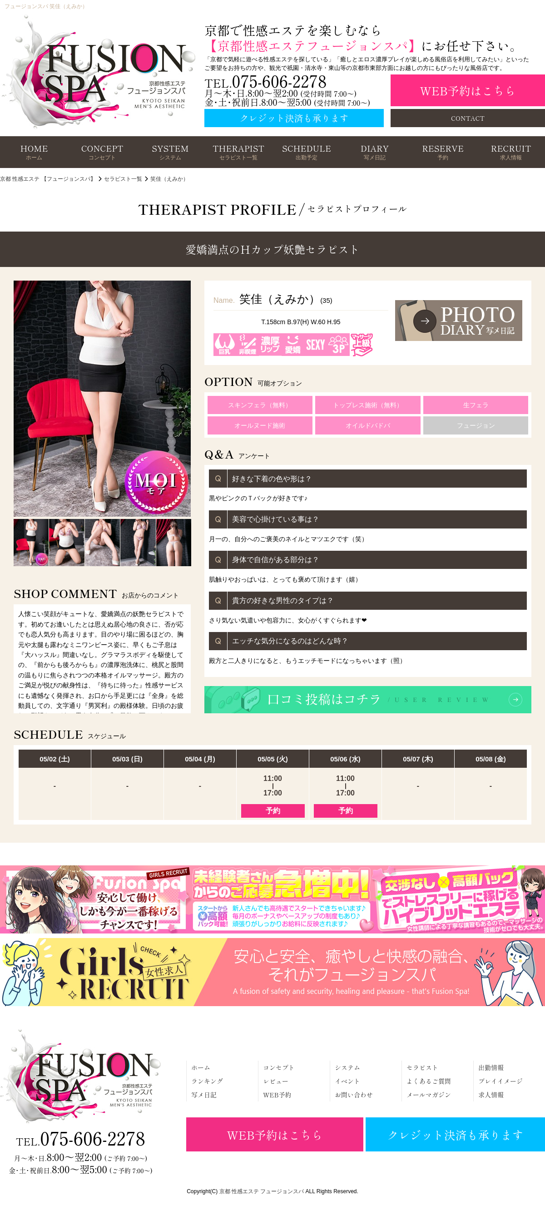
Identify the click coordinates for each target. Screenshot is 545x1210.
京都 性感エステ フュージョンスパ (261, 1191)
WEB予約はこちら (467, 90)
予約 (273, 811)
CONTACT (468, 118)
